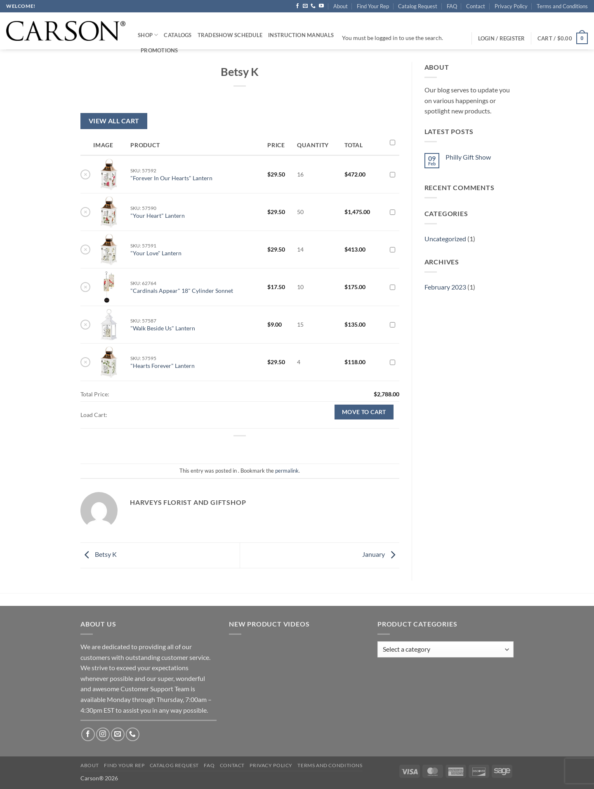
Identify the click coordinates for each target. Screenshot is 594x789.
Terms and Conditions (562, 6)
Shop (148, 35)
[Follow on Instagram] (103, 734)
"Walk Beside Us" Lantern (162, 328)
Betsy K (98, 554)
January (380, 554)
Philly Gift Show (468, 157)
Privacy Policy (511, 6)
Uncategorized (445, 239)
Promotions (159, 50)
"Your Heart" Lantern (157, 215)
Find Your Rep (373, 6)
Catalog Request (417, 6)
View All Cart (114, 121)
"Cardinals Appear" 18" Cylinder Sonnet (181, 290)
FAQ (452, 6)
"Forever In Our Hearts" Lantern (171, 177)
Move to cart (364, 411)
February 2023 (445, 287)
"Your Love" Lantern (156, 253)
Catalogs (177, 35)
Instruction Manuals (301, 35)
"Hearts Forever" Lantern (162, 365)
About (340, 6)
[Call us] (313, 6)
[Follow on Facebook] (297, 6)
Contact (475, 6)
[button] (562, 38)
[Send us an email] (305, 6)
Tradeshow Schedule (230, 35)
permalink (287, 470)
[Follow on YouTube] (321, 6)
